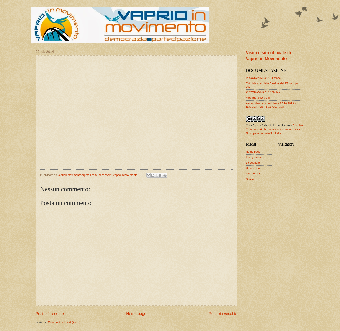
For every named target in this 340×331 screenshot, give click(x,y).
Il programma (254, 157)
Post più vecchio (223, 313)
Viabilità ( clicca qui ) (258, 97)
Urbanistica (253, 168)
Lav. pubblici (253, 173)
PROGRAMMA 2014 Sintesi (263, 92)
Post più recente (50, 313)
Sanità (250, 179)
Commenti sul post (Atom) (64, 322)
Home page (136, 313)
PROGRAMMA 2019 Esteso (263, 78)
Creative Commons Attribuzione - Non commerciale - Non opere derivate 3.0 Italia (274, 129)
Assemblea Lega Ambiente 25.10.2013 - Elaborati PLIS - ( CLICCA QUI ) (271, 105)
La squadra (253, 162)
